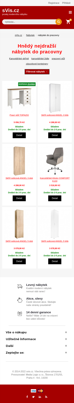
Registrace (53, 3)
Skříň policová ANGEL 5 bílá (54, 241)
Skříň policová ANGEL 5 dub (19, 241)
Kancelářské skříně (19, 58)
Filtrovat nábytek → (37, 71)
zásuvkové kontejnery (37, 64)
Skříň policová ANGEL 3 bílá (54, 115)
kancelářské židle (40, 58)
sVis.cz (14, 11)
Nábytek (30, 35)
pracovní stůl (58, 58)
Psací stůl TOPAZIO (19, 115)
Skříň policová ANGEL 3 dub (19, 178)
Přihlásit (66, 3)
